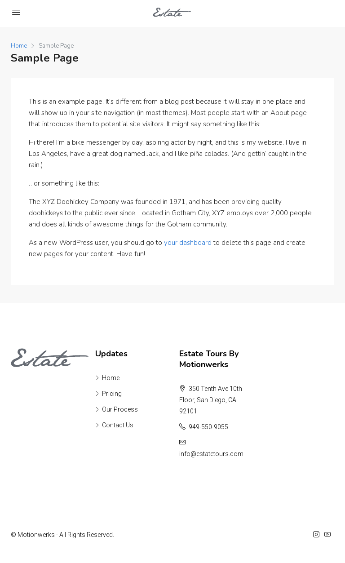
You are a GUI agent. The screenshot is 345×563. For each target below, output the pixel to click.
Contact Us (117, 425)
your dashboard (188, 242)
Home (110, 377)
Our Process (120, 409)
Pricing (112, 393)
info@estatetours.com (211, 453)
